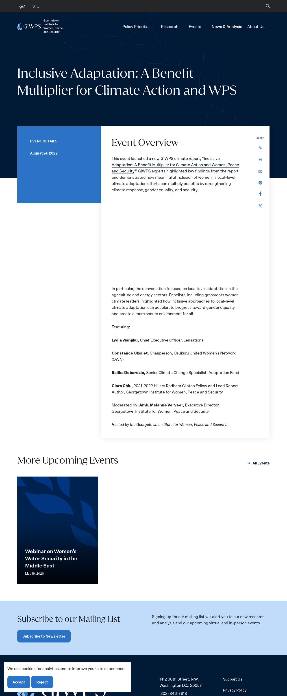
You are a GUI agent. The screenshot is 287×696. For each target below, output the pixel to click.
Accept (19, 682)
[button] (265, 6)
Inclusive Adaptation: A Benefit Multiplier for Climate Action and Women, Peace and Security (175, 165)
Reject (42, 682)
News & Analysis (227, 26)
